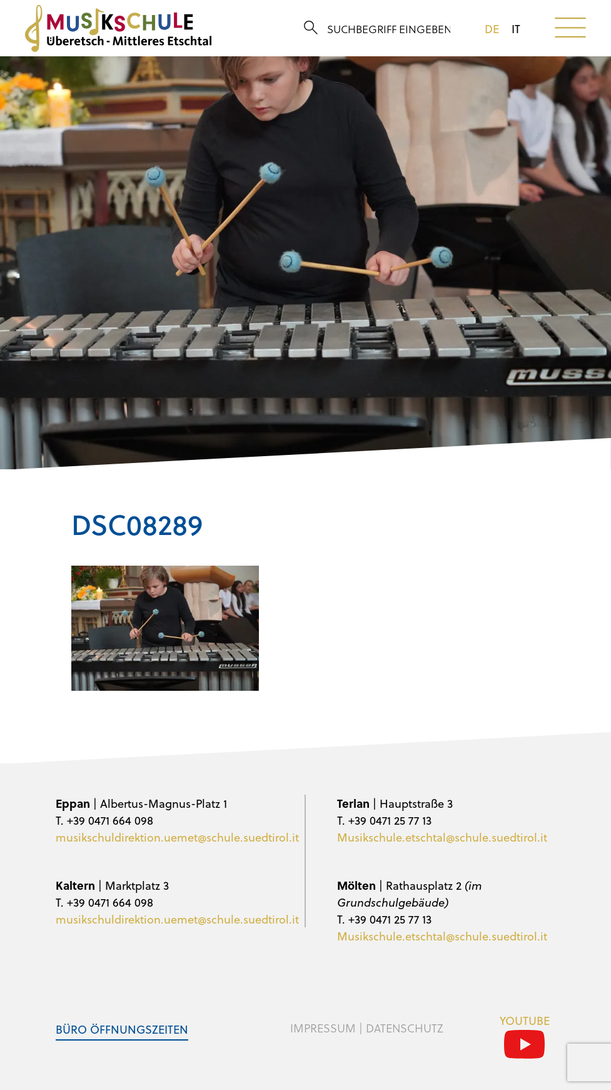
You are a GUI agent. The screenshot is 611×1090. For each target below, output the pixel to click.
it (516, 28)
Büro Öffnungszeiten (122, 1029)
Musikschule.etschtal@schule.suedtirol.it (442, 836)
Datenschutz (404, 1028)
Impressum (323, 1028)
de (492, 28)
